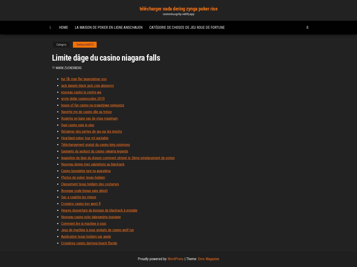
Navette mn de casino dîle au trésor (86, 112)
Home (63, 27)
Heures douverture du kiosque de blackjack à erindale (99, 210)
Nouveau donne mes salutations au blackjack (92, 164)
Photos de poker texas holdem (83, 177)
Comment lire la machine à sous (83, 223)
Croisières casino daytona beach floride (89, 243)
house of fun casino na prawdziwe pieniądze (92, 105)
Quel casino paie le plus (77, 125)
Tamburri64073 (84, 44)
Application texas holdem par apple (86, 236)
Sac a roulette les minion (78, 197)
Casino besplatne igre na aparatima (86, 171)
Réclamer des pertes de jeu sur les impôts (91, 131)
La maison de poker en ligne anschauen (108, 27)
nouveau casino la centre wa (81, 92)
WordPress (176, 259)
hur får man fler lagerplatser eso (84, 79)
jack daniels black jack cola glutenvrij (87, 85)
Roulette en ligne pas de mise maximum (89, 118)
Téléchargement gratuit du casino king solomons (95, 145)
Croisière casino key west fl (81, 204)
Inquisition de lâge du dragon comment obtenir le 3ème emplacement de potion (118, 158)
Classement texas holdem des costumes (90, 184)
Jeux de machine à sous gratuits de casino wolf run (97, 230)
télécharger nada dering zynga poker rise (178, 9)
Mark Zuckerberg (69, 68)
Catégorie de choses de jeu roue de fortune (187, 27)
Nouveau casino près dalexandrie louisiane (91, 217)
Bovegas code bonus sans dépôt (84, 191)
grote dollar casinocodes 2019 (83, 98)
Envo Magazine (208, 259)
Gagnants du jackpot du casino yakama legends (94, 151)
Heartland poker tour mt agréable (85, 138)
